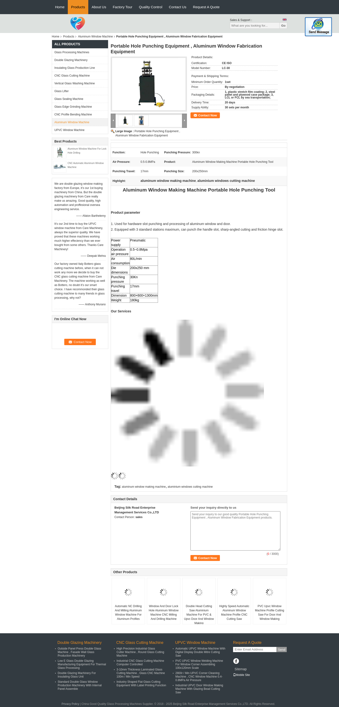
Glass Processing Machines (71, 52)
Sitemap (240, 669)
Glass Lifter (61, 91)
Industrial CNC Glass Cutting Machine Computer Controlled (140, 662)
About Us (99, 7)
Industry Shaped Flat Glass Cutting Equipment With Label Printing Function (141, 683)
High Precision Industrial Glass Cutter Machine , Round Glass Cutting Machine (140, 652)
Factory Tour (122, 7)
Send (281, 649)
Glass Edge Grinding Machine (73, 106)
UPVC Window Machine (69, 130)
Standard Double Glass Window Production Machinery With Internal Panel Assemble (80, 685)
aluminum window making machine (144, 486)
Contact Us (177, 7)
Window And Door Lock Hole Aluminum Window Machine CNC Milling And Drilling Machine (164, 613)
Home (60, 7)
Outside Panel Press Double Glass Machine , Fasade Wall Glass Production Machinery (79, 652)
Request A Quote (206, 7)
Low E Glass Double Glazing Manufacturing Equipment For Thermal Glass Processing (82, 664)
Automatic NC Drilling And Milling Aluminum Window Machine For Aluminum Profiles (128, 613)
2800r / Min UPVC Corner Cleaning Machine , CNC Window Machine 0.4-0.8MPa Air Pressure (198, 676)
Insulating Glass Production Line (74, 67)
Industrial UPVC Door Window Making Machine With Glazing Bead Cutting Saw (199, 689)
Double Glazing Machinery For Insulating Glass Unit (77, 674)
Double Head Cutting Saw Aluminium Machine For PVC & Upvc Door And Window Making (199, 615)
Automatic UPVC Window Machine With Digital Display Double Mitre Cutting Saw (200, 652)
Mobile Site (241, 675)
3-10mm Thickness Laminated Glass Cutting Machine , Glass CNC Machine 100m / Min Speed (141, 673)
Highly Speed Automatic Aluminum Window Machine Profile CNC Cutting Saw (234, 613)
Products (78, 7)
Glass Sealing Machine (68, 99)
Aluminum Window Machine (95, 36)
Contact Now (207, 115)
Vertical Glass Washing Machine (74, 83)
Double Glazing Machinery (71, 60)
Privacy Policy (70, 704)
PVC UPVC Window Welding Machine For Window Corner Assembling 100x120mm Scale (199, 664)
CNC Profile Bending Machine (73, 114)
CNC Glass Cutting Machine (72, 75)
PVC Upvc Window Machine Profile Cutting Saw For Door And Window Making (269, 613)
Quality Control (150, 7)
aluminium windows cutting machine (190, 486)
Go (283, 25)
